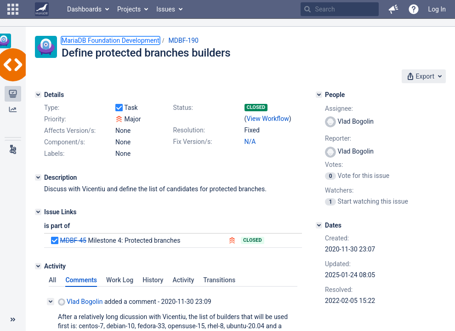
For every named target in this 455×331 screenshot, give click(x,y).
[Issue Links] (38, 212)
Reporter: (338, 138)
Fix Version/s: (192, 141)
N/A (250, 141)
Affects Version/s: (70, 130)
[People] (319, 94)
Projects (129, 9)
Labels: (54, 153)
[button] (13, 9)
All (52, 280)
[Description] (38, 177)
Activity (183, 280)
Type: (51, 107)
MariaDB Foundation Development (110, 40)
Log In (437, 9)
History (152, 280)
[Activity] (38, 266)
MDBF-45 (73, 240)
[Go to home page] (41, 9)
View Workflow (268, 118)
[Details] (38, 94)
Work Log (119, 280)
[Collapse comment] (50, 301)
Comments (81, 280)
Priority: (55, 119)
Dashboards (84, 9)
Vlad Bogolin (80, 302)
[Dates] (319, 225)
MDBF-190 (184, 40)
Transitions (219, 280)
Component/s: (64, 142)
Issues (165, 9)
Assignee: (339, 108)
